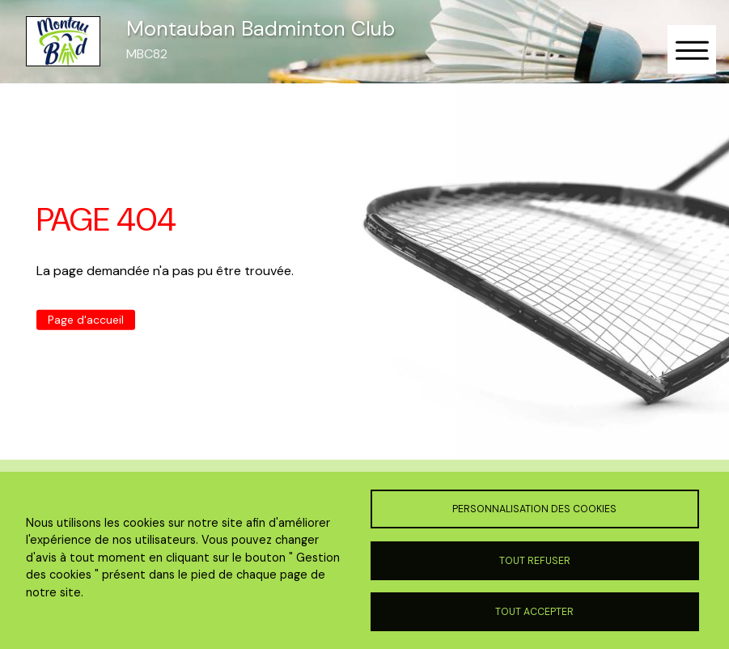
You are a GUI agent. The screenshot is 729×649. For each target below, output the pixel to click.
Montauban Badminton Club (260, 28)
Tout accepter (534, 611)
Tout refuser (534, 560)
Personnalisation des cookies (534, 509)
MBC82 (146, 53)
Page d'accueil (86, 319)
